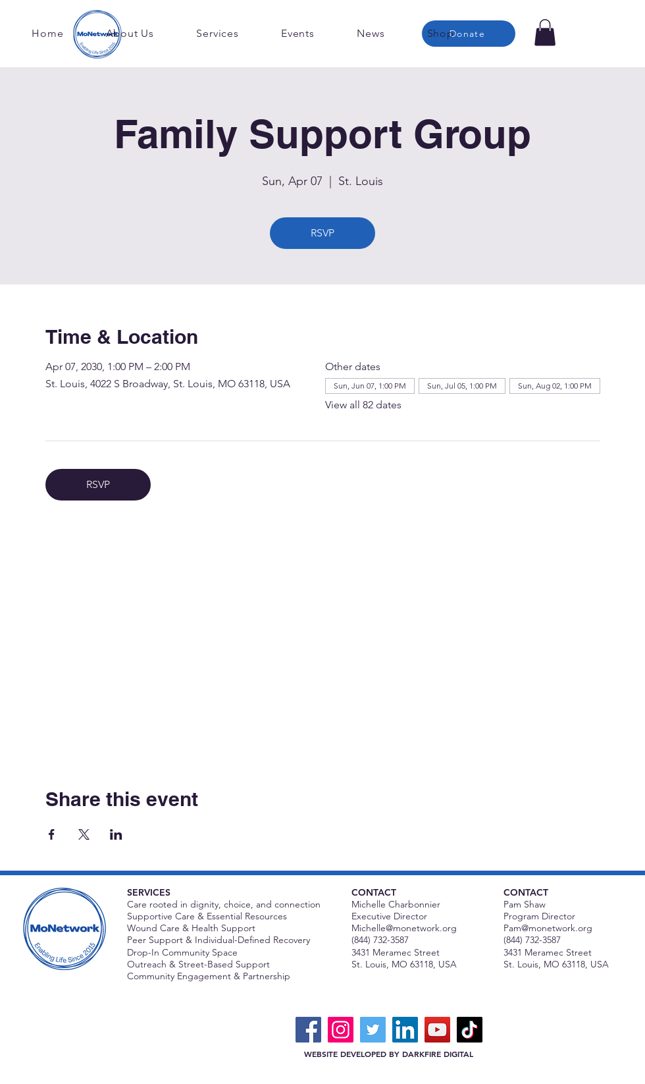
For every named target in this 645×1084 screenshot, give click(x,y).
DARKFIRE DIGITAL (437, 1053)
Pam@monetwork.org (547, 928)
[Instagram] (340, 1030)
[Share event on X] (84, 834)
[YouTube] (437, 1030)
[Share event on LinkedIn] (116, 834)
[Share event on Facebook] (51, 834)
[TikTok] (469, 1030)
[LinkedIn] (405, 1030)
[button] (545, 32)
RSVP (322, 233)
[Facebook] (308, 1030)
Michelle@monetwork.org (404, 928)
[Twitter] (373, 1030)
